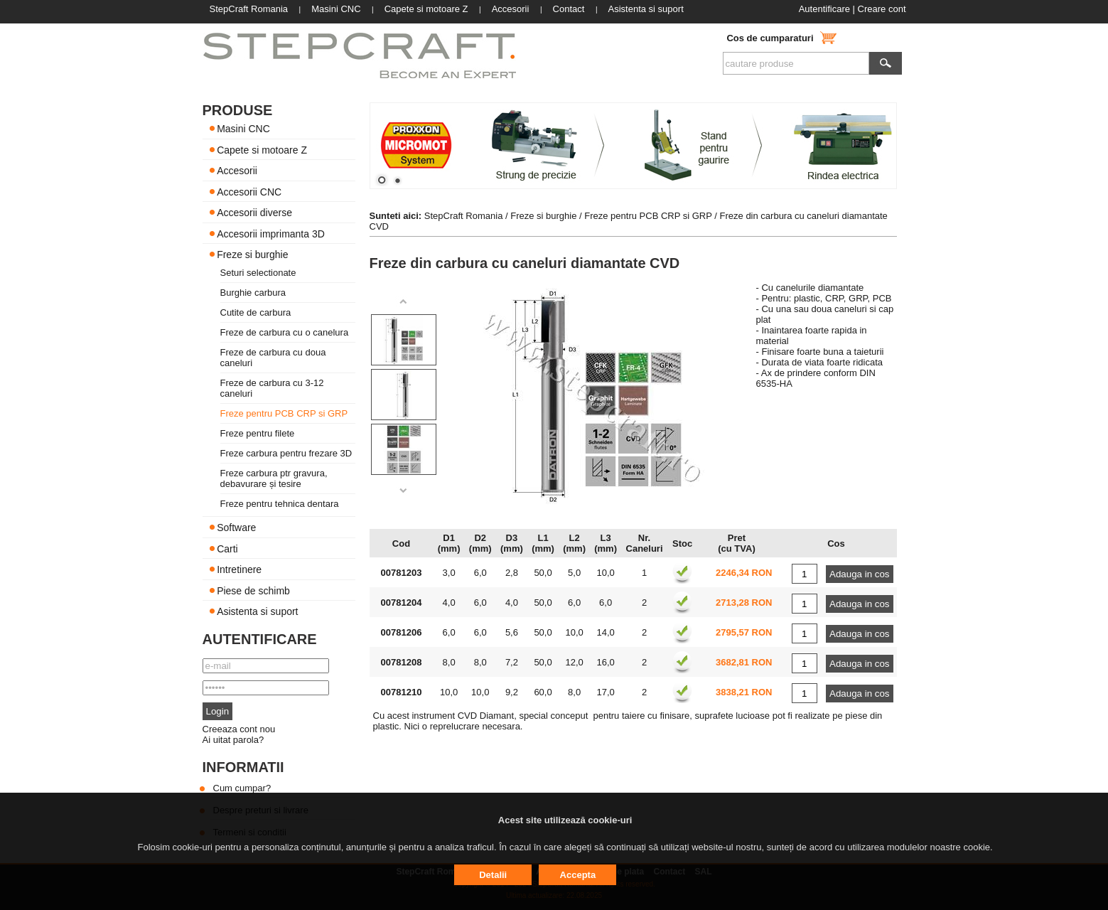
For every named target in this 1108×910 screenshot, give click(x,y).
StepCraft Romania (463, 215)
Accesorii (237, 170)
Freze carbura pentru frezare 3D (286, 453)
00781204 (401, 602)
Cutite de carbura (255, 312)
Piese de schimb (253, 590)
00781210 (401, 692)
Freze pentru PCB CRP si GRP (284, 413)
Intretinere (239, 569)
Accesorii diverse (254, 212)
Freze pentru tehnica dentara (279, 503)
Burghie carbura (253, 292)
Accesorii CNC (249, 191)
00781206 (401, 632)
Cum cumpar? (242, 788)
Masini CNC (243, 128)
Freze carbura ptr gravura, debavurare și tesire (274, 478)
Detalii (493, 874)
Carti (227, 548)
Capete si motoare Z (262, 149)
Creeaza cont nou (239, 729)
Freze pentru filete (257, 433)
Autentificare (824, 9)
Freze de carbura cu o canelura (284, 332)
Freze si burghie (252, 254)
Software (236, 527)
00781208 (401, 662)
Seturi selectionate (258, 272)
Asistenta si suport (257, 611)
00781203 (401, 572)
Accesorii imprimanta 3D (271, 233)
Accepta (578, 874)
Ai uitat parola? (233, 739)
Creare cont (882, 9)
